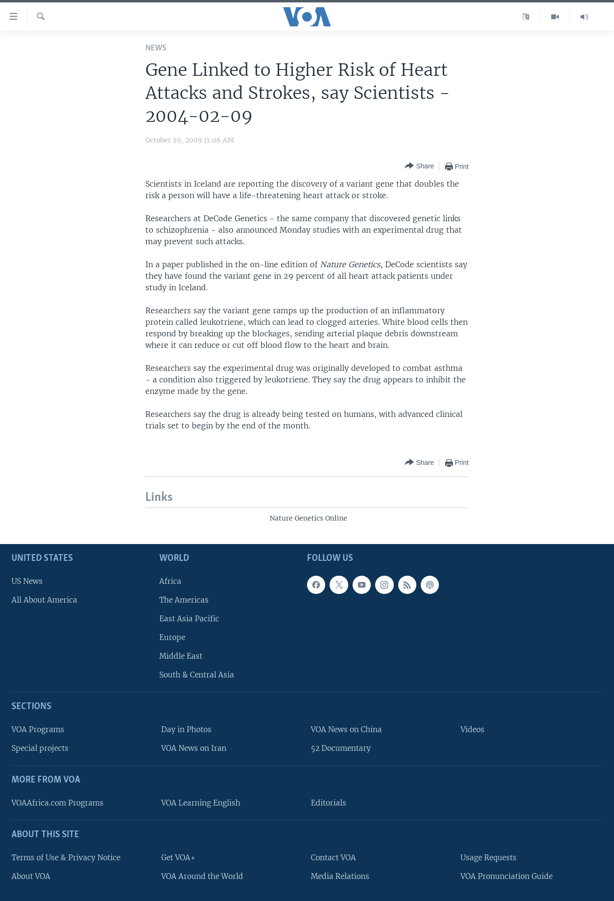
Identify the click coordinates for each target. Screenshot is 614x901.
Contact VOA (333, 857)
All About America (44, 600)
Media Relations (340, 876)
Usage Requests (488, 857)
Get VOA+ (178, 857)
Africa (170, 581)
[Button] (419, 166)
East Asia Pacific (189, 618)
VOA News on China (346, 729)
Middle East (180, 656)
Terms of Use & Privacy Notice (66, 857)
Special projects (40, 748)
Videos (472, 729)
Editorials (328, 802)
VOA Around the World (202, 876)
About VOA (31, 876)
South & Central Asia (196, 674)
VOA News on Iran (193, 748)
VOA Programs (38, 729)
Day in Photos (186, 729)
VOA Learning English (200, 802)
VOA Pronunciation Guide (506, 876)
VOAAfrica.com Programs (58, 802)
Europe (172, 637)
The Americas (184, 600)
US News (27, 581)
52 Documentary (341, 748)
